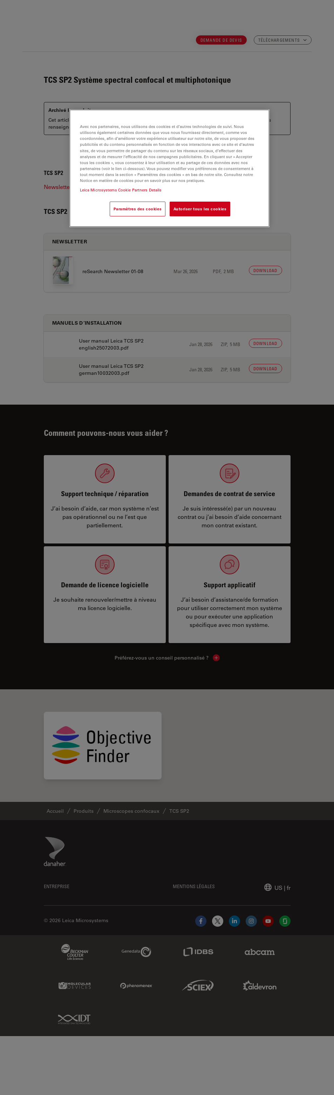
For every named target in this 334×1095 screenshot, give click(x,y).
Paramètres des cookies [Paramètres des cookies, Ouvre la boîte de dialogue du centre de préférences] (138, 208)
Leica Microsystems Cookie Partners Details (121, 189)
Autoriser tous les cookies (200, 208)
